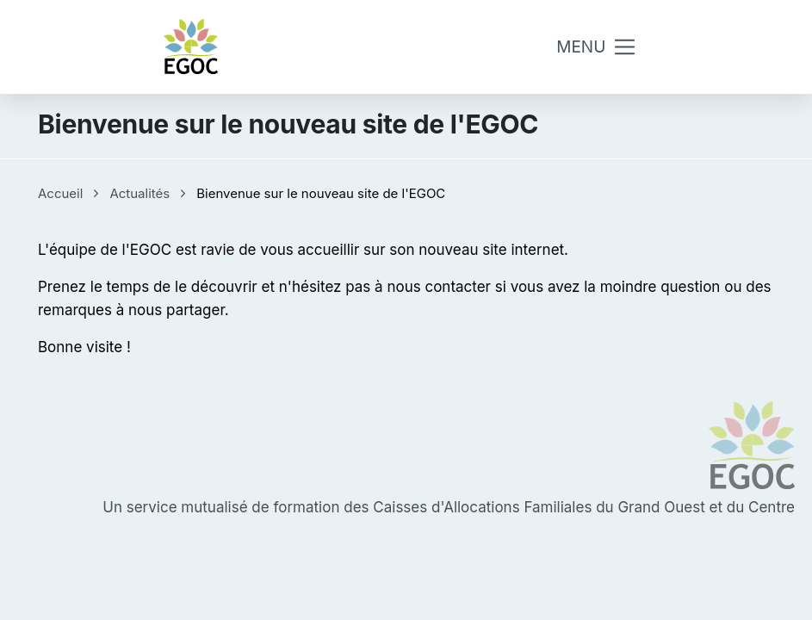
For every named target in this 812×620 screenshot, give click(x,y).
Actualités (139, 193)
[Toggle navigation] (596, 47)
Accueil (60, 193)
